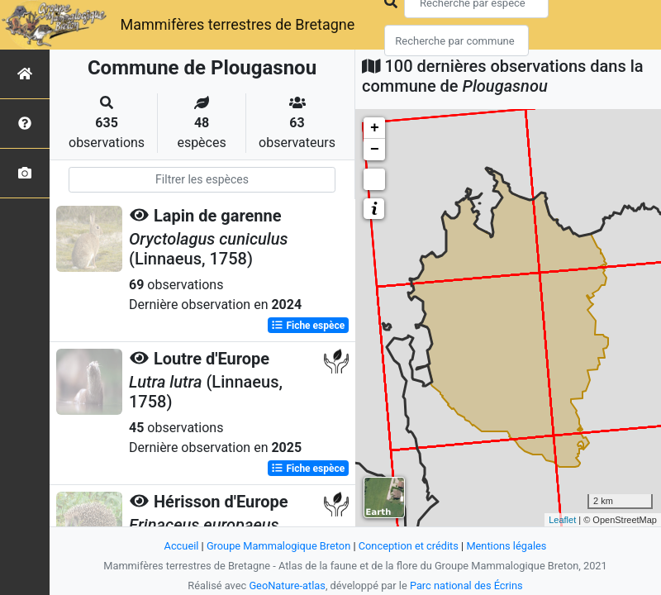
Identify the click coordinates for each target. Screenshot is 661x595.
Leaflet (562, 520)
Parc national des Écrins (466, 585)
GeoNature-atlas (287, 585)
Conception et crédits (409, 546)
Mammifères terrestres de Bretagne (237, 24)
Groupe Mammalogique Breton (278, 546)
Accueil (181, 546)
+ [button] (374, 128)
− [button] (374, 149)
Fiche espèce (308, 325)
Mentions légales (506, 546)
